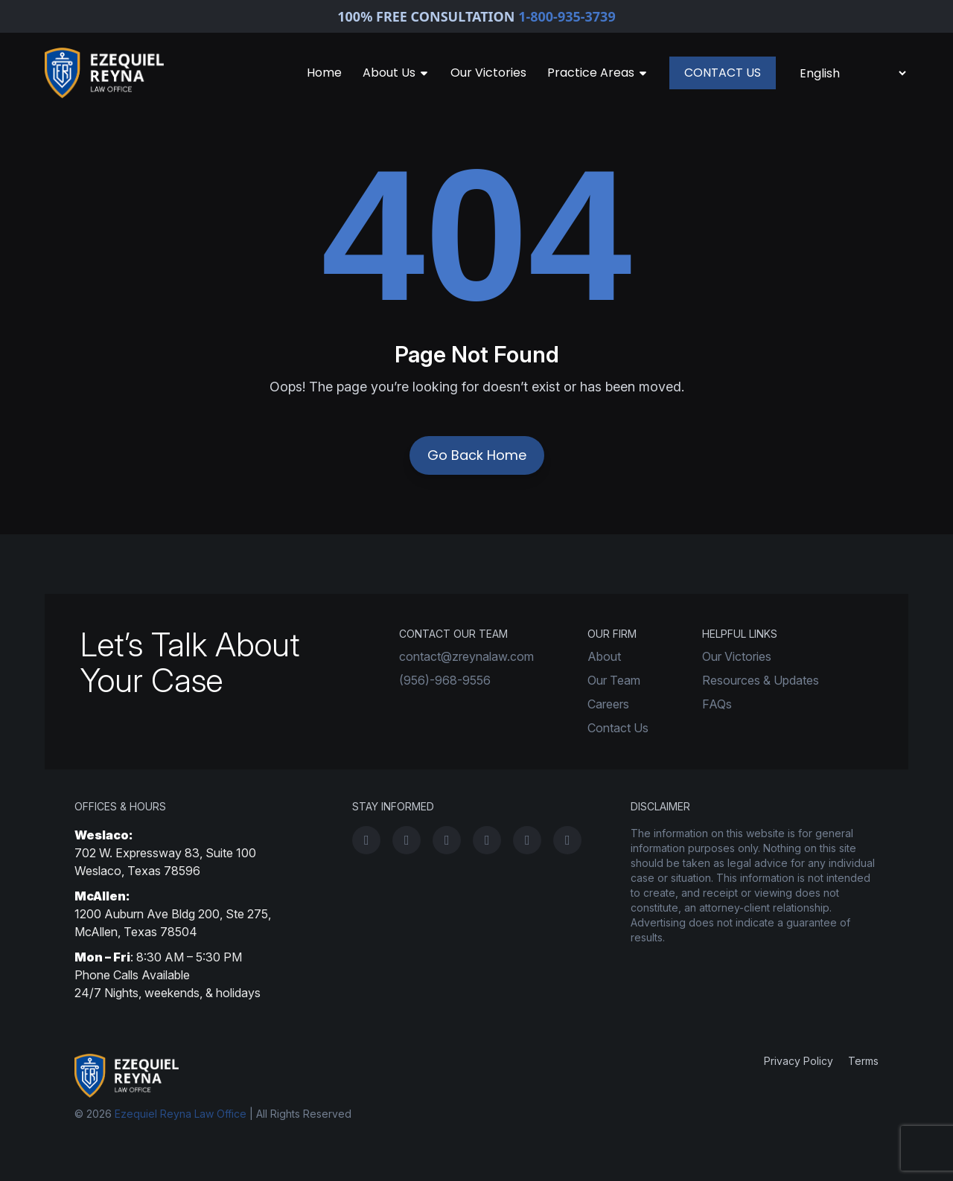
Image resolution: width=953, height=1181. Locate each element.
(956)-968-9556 (445, 680)
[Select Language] (852, 73)
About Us (396, 72)
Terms (863, 1060)
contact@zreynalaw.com (466, 656)
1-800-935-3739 (567, 16)
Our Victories (488, 72)
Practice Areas (597, 72)
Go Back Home (476, 455)
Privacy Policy (798, 1060)
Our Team (613, 680)
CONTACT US (722, 72)
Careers (608, 704)
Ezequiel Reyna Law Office (180, 1113)
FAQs (717, 704)
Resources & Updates (760, 680)
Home (324, 72)
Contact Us (617, 727)
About (604, 656)
